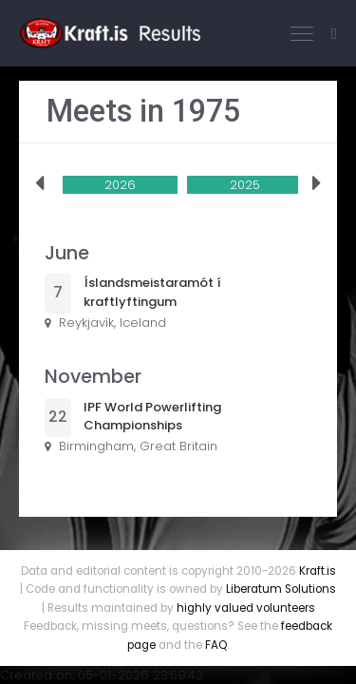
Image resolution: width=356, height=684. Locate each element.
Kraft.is (317, 571)
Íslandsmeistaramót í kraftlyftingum (152, 292)
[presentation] (39, 184)
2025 (245, 185)
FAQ (216, 645)
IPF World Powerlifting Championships (152, 416)
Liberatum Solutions (281, 589)
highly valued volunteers (246, 608)
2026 (120, 185)
